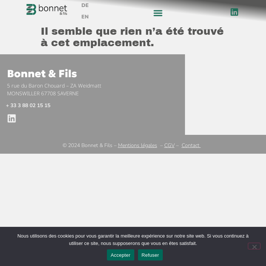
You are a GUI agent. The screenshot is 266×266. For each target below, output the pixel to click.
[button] (158, 13)
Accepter (120, 255)
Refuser (150, 255)
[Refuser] (254, 246)
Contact (191, 145)
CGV (169, 145)
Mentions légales (137, 145)
